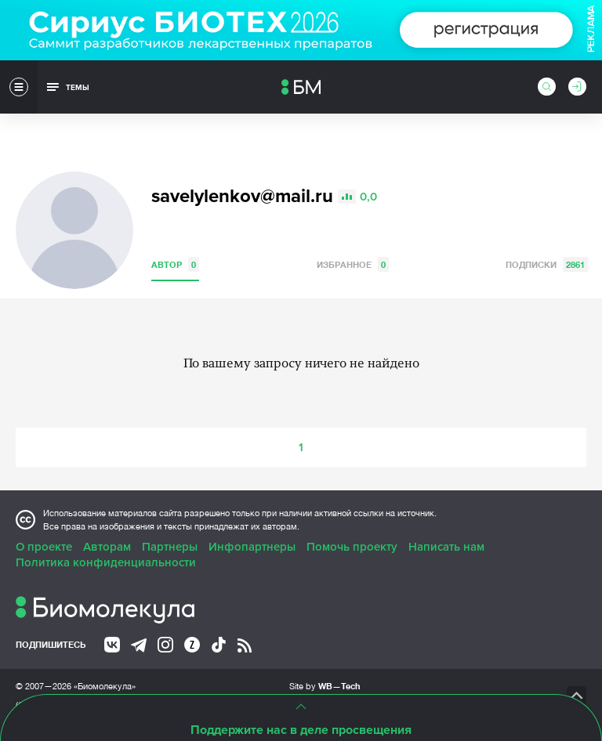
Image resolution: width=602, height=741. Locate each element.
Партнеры (170, 547)
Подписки (547, 264)
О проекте (44, 547)
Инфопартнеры (252, 547)
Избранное (353, 264)
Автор (175, 264)
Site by (325, 686)
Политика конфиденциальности (106, 562)
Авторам (107, 547)
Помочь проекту (351, 547)
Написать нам (446, 547)
